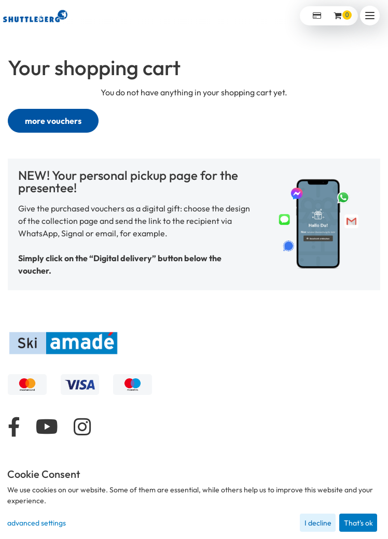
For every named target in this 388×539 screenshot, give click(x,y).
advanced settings (36, 523)
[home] (35, 15)
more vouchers (53, 121)
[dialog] (194, 500)
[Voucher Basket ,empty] (338, 16)
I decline (317, 523)
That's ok (358, 523)
